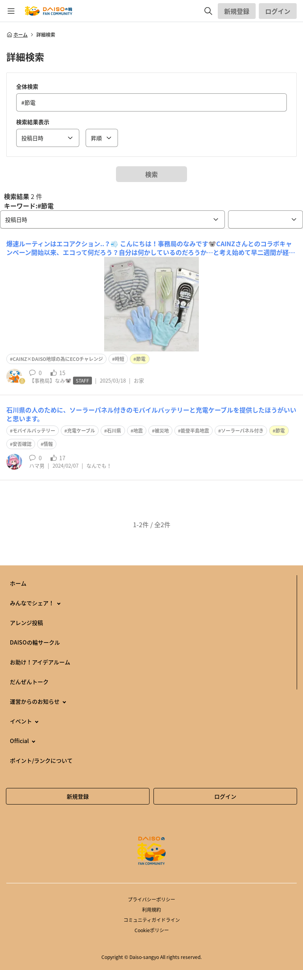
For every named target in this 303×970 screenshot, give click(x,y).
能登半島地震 (195, 430)
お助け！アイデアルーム (40, 662)
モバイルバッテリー (34, 430)
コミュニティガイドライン (151, 920)
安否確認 (22, 444)
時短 (119, 358)
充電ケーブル (81, 430)
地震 (138, 430)
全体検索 (27, 86)
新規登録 (236, 11)
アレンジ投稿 (26, 622)
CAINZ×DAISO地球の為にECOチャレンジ (58, 358)
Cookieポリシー (152, 930)
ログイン (277, 11)
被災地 (162, 430)
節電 (141, 358)
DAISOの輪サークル (35, 642)
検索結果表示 (32, 122)
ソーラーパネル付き (242, 430)
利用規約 (151, 909)
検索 (151, 174)
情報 (48, 444)
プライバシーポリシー (151, 899)
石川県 (114, 430)
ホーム (17, 35)
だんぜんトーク (29, 682)
